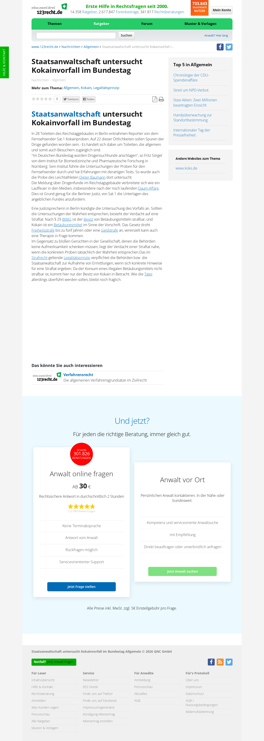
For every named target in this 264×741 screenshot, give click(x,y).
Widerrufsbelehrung (200, 712)
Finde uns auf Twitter (98, 694)
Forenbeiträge (127, 12)
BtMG (66, 219)
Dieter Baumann (92, 177)
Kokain (86, 88)
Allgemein (91, 47)
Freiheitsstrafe (43, 230)
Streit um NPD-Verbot (191, 90)
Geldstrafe (109, 230)
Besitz (88, 219)
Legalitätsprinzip (106, 88)
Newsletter (91, 680)
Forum (147, 24)
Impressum (194, 687)
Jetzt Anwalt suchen (182, 571)
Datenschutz (195, 694)
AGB (137, 700)
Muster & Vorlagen (200, 24)
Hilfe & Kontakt (4, 62)
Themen (55, 24)
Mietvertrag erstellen (98, 721)
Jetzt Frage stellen (81, 586)
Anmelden (39, 700)
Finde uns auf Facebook (100, 700)
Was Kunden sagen (45, 707)
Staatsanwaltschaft (66, 114)
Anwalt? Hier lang (216, 35)
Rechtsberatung (43, 694)
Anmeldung (142, 680)
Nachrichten (70, 47)
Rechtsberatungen (169, 12)
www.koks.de (186, 168)
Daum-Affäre (148, 188)
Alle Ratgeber (41, 721)
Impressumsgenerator (99, 707)
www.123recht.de (45, 47)
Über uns (192, 680)
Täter (148, 274)
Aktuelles (140, 694)
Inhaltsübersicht (43, 680)
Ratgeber (89, 12)
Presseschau (41, 714)
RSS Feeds (90, 687)
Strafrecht (40, 258)
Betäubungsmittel (68, 225)
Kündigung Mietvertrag (99, 714)
